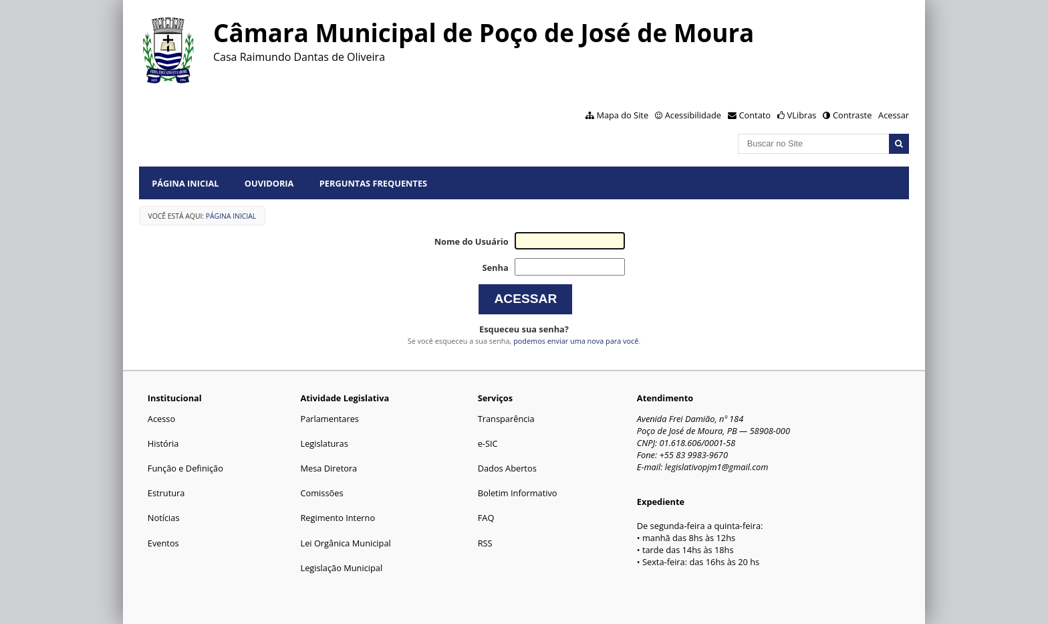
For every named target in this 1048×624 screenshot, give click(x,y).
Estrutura (166, 493)
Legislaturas (324, 443)
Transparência (506, 419)
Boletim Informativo (517, 493)
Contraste (852, 115)
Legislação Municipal (341, 568)
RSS (485, 543)
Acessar (893, 115)
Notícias (164, 518)
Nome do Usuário (471, 241)
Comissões (321, 493)
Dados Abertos (507, 468)
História (163, 443)
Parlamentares (329, 419)
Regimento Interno (337, 518)
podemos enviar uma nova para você (575, 341)
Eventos (163, 543)
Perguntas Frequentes (373, 183)
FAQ (486, 518)
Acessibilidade (693, 115)
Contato (755, 115)
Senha (495, 268)
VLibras (802, 115)
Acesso (161, 419)
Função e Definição (185, 468)
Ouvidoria (269, 183)
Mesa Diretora (328, 468)
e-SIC (488, 443)
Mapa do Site (622, 115)
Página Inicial (185, 183)
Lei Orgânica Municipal (345, 543)
